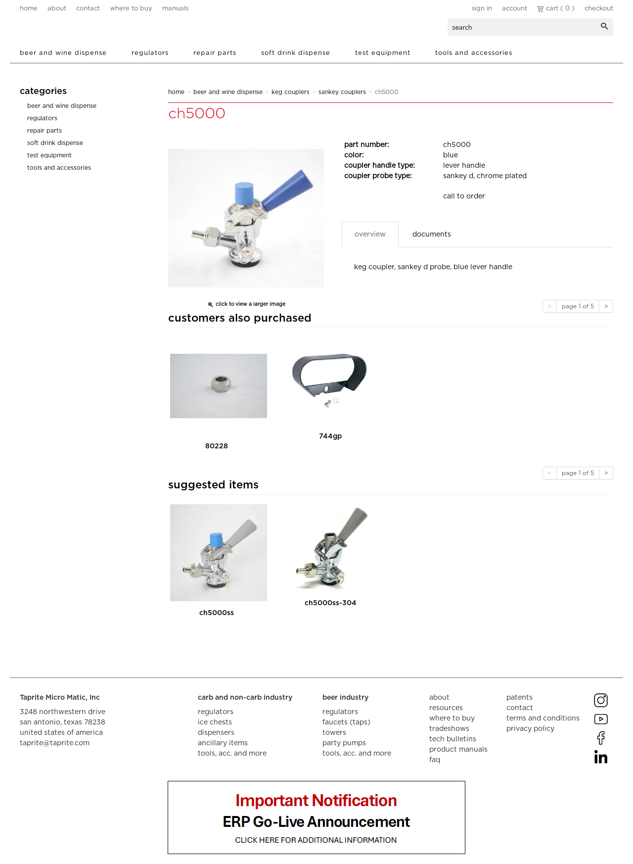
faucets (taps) (346, 722)
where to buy (131, 8)
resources (446, 708)
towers (334, 732)
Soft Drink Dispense (295, 53)
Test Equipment (382, 53)
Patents (519, 697)
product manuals (458, 749)
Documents (431, 234)
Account (514, 8)
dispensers (216, 732)
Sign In (482, 8)
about (56, 8)
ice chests (215, 722)
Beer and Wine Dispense (63, 53)
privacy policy (530, 728)
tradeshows (449, 728)
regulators (215, 712)
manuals (175, 8)
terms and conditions (543, 718)
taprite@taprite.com (55, 743)
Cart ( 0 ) (556, 8)
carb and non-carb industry (245, 697)
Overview (370, 234)
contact (88, 8)
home (29, 8)
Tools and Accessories (473, 53)
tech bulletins (452, 739)
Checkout (599, 8)
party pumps (344, 743)
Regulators (150, 53)
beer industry (345, 697)
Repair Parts (214, 53)
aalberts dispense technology (78, 30)
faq (434, 760)
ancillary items (223, 743)
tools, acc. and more (232, 753)
